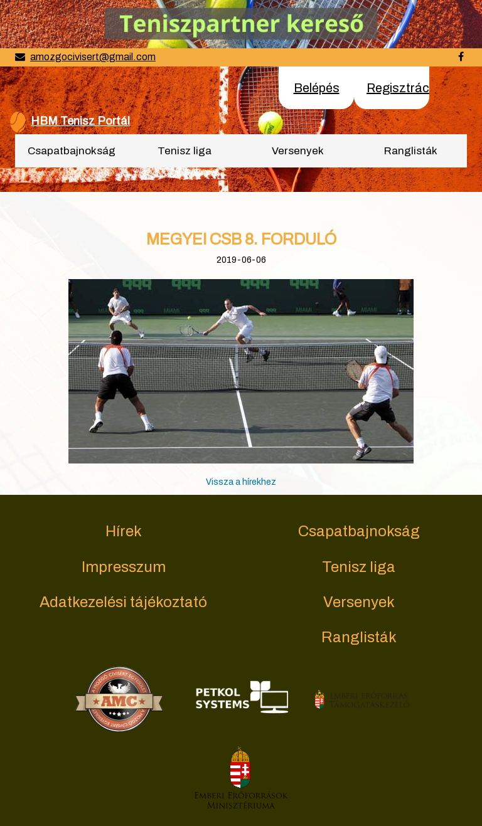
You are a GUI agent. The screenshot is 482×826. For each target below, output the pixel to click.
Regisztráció (403, 88)
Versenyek (298, 151)
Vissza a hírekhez (241, 482)
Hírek (123, 531)
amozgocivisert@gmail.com (93, 56)
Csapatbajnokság (71, 151)
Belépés (317, 88)
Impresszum (124, 567)
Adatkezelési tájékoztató (123, 602)
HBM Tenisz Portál (80, 121)
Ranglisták (410, 151)
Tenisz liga (185, 151)
